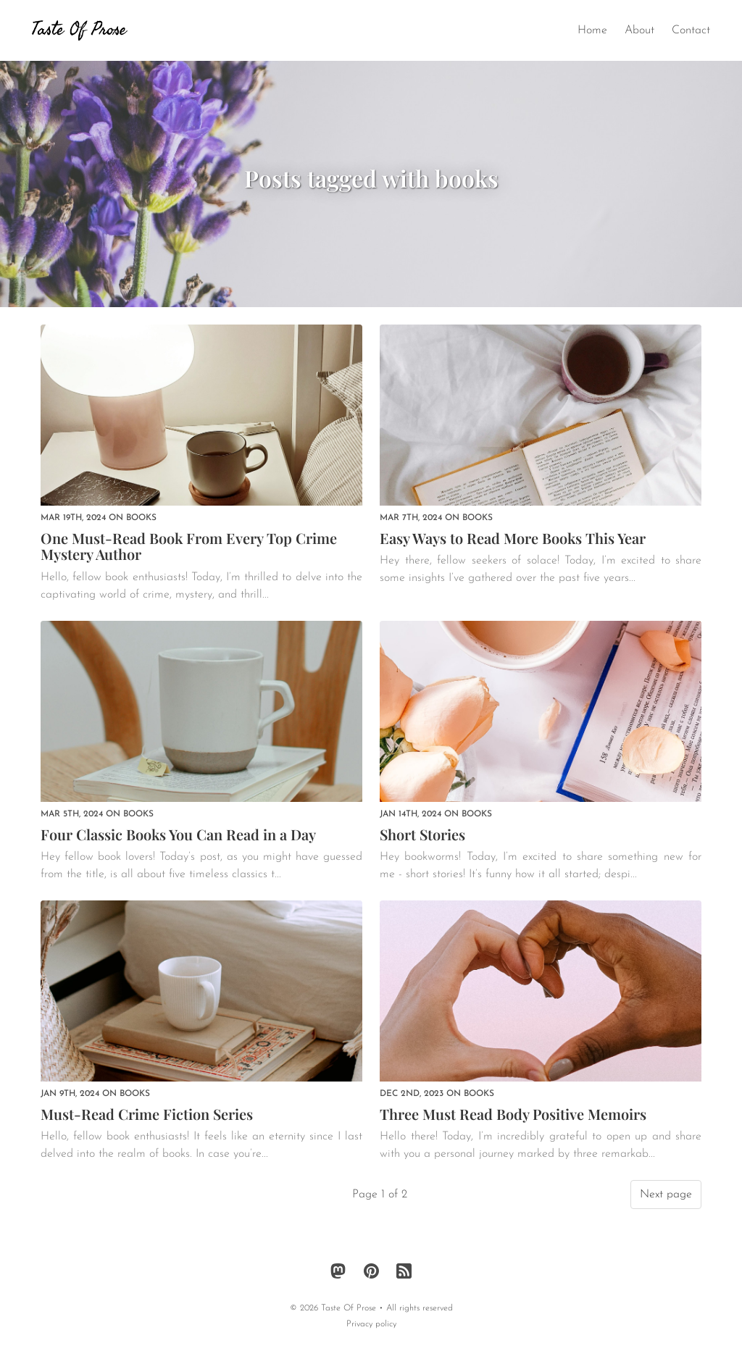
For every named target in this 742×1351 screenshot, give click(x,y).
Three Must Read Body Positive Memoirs (513, 1114)
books (141, 518)
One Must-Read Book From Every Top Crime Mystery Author (189, 546)
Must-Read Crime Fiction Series (147, 1114)
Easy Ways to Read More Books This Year (513, 538)
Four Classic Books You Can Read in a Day (178, 834)
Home (592, 30)
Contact (691, 30)
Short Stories (422, 834)
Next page (666, 1194)
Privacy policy (371, 1324)
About (639, 30)
